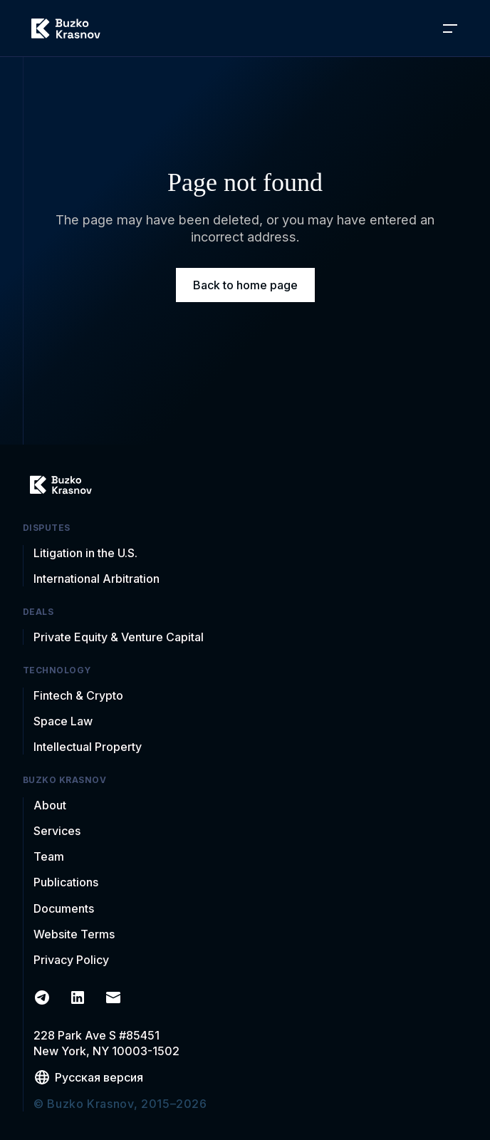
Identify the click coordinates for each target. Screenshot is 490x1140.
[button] (450, 28)
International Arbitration (96, 578)
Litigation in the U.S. (85, 553)
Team (48, 856)
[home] (65, 28)
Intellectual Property (87, 747)
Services (56, 831)
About (49, 805)
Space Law (63, 721)
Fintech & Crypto (78, 695)
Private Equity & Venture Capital (118, 637)
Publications (65, 882)
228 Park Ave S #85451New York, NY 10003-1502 (106, 1043)
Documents (63, 908)
